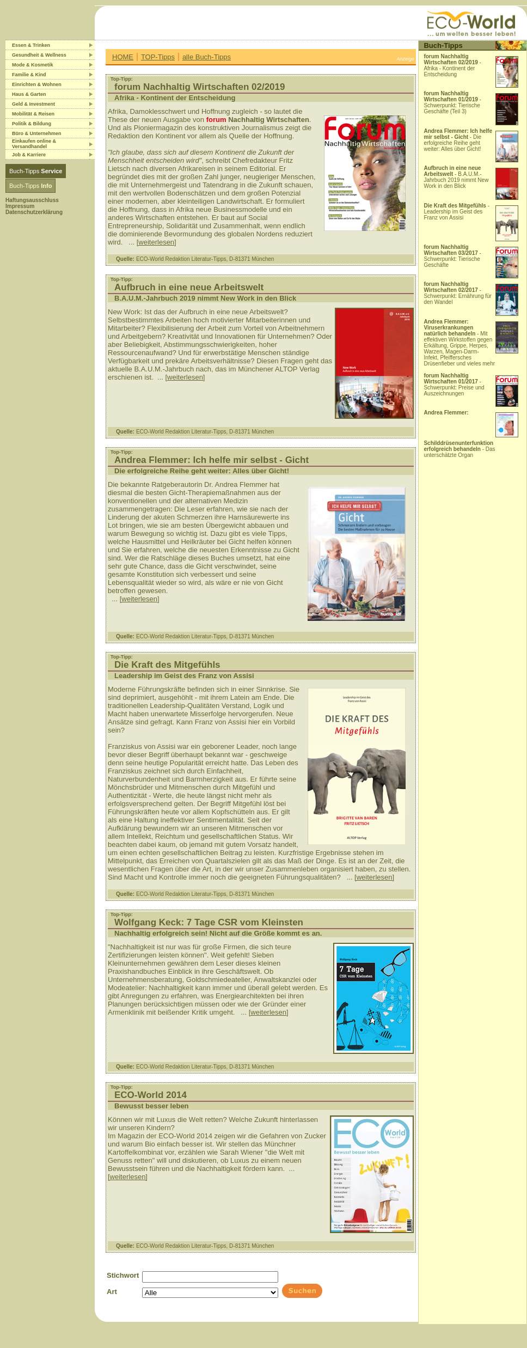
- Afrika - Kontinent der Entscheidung (452, 65)
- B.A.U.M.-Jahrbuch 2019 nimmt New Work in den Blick (456, 177)
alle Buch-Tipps (206, 57)
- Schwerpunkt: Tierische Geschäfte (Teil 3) (452, 102)
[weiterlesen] (156, 242)
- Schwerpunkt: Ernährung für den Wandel (458, 293)
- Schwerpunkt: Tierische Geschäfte (452, 256)
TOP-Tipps (158, 57)
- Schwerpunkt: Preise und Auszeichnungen (454, 385)
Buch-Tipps (35, 171)
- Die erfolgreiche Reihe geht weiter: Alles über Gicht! (458, 140)
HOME (122, 57)
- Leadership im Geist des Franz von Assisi (456, 212)
